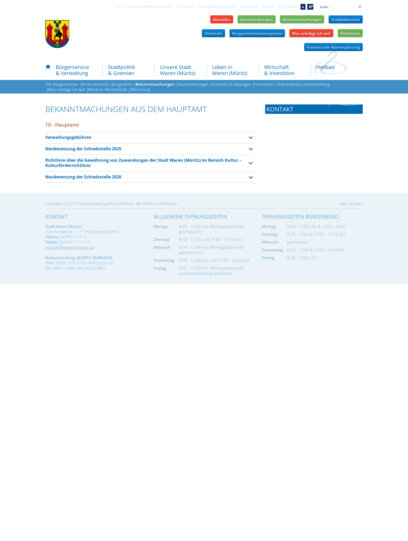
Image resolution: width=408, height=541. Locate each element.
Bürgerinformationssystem (257, 33)
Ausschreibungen (256, 19)
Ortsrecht (213, 33)
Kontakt (268, 6)
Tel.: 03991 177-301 (283, 351)
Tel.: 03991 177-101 (283, 138)
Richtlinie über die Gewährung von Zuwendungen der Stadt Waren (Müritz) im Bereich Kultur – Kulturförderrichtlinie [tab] (143, 163)
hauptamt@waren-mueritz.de (304, 205)
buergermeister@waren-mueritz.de (310, 151)
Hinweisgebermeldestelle (216, 6)
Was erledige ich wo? (311, 33)
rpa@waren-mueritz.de (298, 258)
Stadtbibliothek (345, 19)
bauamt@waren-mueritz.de (302, 424)
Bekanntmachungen (302, 19)
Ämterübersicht (95, 84)
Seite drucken (351, 460)
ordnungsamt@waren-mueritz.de (307, 365)
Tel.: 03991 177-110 (283, 191)
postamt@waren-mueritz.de (69, 504)
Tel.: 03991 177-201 (283, 298)
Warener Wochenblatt (107, 89)
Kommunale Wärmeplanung (333, 47)
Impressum (185, 6)
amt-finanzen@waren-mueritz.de (307, 311)
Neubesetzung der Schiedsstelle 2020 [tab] (83, 177)
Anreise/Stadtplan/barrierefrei (150, 6)
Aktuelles (222, 19)
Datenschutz (249, 6)
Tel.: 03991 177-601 (283, 410)
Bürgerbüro (122, 84)
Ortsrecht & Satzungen (231, 84)
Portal (119, 6)
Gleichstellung (317, 84)
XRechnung (140, 89)
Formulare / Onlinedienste (278, 84)
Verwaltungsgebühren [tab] (68, 137)
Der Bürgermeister (62, 84)
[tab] (314, 109)
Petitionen (350, 33)
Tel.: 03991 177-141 (283, 244)
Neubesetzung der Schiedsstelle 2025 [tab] (83, 149)
